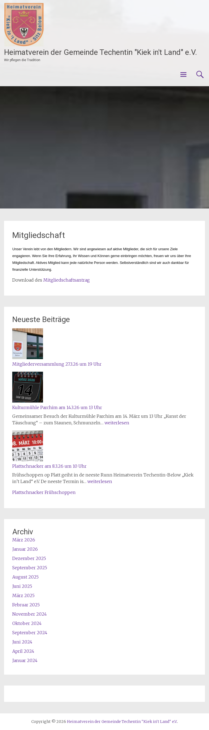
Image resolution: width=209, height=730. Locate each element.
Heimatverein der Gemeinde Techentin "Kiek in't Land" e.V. (100, 52)
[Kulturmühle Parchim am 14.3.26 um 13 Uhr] (27, 388)
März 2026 (23, 540)
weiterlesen (116, 422)
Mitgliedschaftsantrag (66, 280)
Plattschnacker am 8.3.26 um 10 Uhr (49, 466)
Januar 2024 (25, 660)
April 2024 (23, 651)
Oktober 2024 (27, 623)
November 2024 (29, 614)
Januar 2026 (25, 549)
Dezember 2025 (29, 558)
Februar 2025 (26, 604)
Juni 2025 (22, 586)
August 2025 (25, 577)
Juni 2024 (22, 642)
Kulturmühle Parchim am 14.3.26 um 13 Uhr (57, 407)
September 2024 (29, 632)
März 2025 (23, 595)
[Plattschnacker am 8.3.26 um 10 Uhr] (27, 446)
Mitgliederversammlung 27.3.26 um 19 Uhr (57, 364)
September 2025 (29, 567)
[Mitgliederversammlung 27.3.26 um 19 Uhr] (27, 344)
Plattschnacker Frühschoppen (44, 492)
